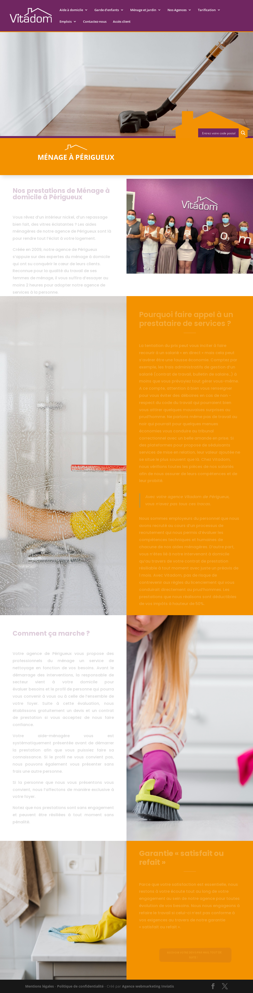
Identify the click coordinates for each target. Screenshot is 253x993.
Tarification (207, 10)
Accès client (121, 22)
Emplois (66, 22)
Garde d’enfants (106, 10)
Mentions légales (39, 986)
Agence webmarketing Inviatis (148, 986)
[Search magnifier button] (243, 132)
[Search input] (218, 133)
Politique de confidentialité (80, 986)
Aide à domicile (71, 10)
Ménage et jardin (143, 10)
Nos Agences (177, 10)
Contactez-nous (94, 22)
